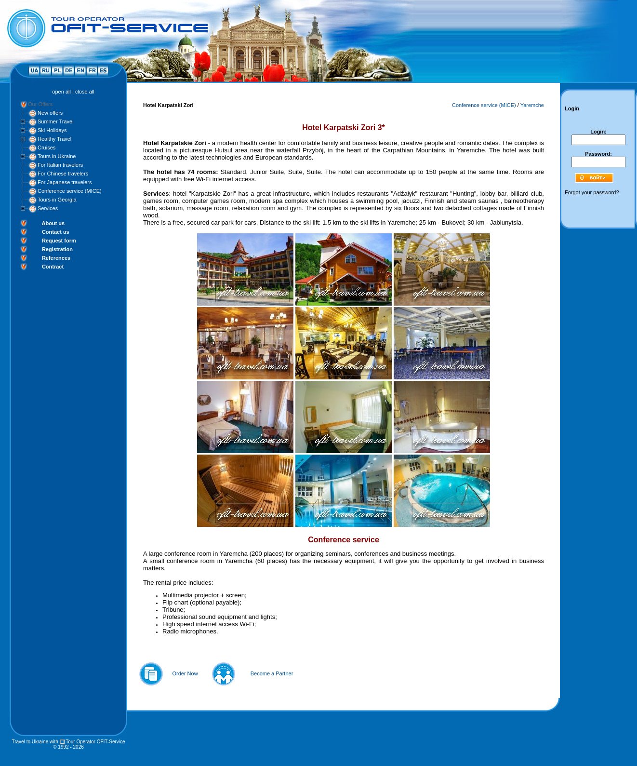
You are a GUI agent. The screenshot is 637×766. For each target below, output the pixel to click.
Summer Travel (56, 121)
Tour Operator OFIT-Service (95, 741)
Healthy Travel (54, 139)
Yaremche (532, 105)
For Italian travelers (60, 165)
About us (53, 223)
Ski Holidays (52, 130)
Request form (59, 240)
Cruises (46, 147)
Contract (53, 266)
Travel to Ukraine (30, 741)
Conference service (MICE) (70, 191)
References (56, 258)
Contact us (55, 232)
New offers (50, 113)
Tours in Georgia (57, 199)
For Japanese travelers (65, 182)
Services (48, 208)
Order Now (185, 673)
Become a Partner (272, 673)
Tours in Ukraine (57, 156)
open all (61, 91)
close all (84, 91)
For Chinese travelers (63, 173)
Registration (57, 249)
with (54, 741)
